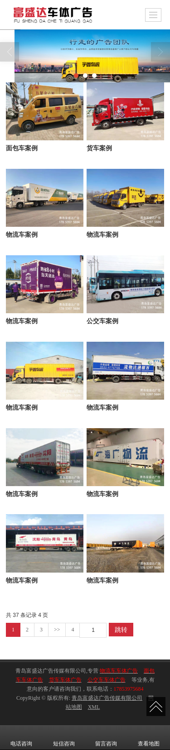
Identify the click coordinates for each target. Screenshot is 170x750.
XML (94, 707)
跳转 (121, 629)
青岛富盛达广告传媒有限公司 (107, 698)
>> (57, 629)
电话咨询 (21, 737)
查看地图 (149, 737)
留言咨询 (106, 737)
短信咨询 (64, 737)
